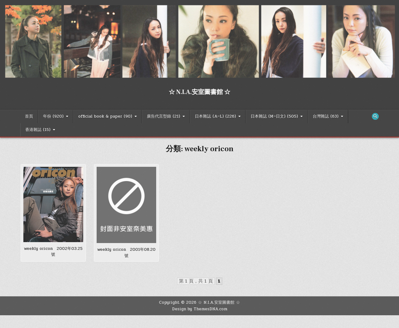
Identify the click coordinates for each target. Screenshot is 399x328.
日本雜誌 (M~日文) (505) (274, 116)
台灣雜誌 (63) (326, 116)
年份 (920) (53, 116)
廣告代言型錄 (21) (163, 116)
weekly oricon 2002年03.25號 (53, 252)
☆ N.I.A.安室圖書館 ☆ (199, 92)
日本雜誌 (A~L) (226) (215, 116)
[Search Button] (375, 116)
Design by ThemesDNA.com (199, 309)
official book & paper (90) (105, 116)
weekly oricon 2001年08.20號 (126, 252)
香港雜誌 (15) (37, 130)
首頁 (29, 116)
